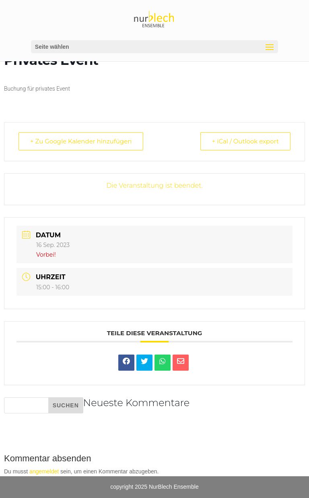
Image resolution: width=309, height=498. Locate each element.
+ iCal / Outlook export (245, 141)
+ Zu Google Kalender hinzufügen (81, 141)
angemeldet (44, 471)
